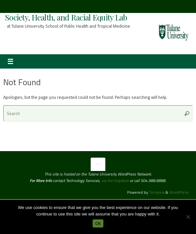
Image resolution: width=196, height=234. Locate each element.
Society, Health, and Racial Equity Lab (66, 17)
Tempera (157, 192)
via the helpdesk (115, 180)
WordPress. (179, 192)
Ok (98, 223)
